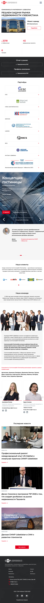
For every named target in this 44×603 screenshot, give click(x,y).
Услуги (32, 569)
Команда (10, 571)
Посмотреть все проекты (20, 212)
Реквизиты (11, 573)
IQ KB (31, 571)
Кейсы (10, 569)
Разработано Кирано (22, 600)
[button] (3, 219)
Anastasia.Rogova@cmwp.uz (13, 408)
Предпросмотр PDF (22, 64)
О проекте (6, 212)
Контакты (32, 573)
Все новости (22, 547)
